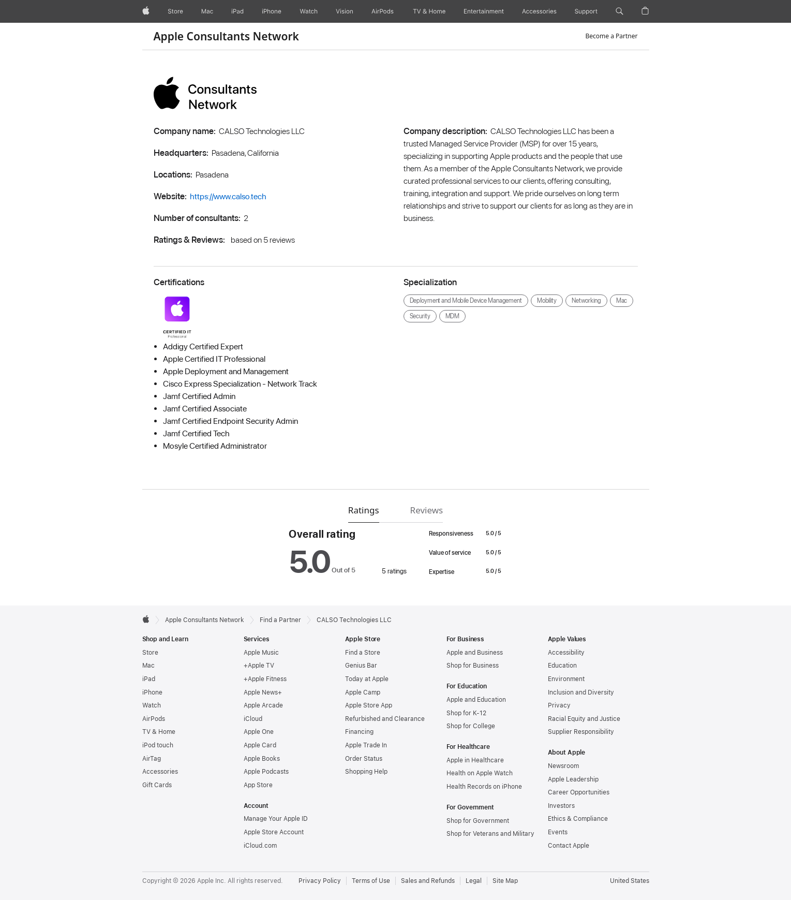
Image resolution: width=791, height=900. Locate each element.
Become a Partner (612, 36)
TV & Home (158, 731)
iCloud (253, 718)
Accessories (160, 771)
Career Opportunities (578, 792)
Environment (566, 679)
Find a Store (362, 652)
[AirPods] (382, 11)
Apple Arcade (263, 705)
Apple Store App (368, 705)
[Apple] (146, 11)
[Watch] (308, 11)
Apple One (259, 731)
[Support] (586, 11)
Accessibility (566, 652)
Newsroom (563, 766)
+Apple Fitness (265, 679)
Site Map (505, 880)
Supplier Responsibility (581, 731)
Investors (561, 805)
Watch (151, 705)
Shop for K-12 (466, 713)
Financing (359, 731)
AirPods (153, 718)
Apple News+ (263, 692)
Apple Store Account (274, 832)
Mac (148, 665)
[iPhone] (272, 11)
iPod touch (157, 745)
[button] (619, 11)
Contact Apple (568, 845)
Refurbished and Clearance (385, 718)
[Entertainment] (484, 11)
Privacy (559, 705)
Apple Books (262, 758)
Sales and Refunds (428, 880)
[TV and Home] (429, 11)
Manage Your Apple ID (276, 818)
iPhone (152, 692)
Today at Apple (367, 679)
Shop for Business (472, 665)
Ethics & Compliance (578, 818)
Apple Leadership (573, 779)
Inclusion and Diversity (581, 692)
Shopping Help (366, 771)
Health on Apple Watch (479, 773)
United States (629, 880)
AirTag (151, 758)
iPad (148, 679)
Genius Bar (361, 665)
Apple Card (260, 745)
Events (558, 832)
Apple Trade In (366, 745)
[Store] (175, 11)
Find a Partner (280, 620)
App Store (258, 785)
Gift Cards (157, 785)
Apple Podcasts (266, 771)
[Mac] (207, 11)
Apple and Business (474, 652)
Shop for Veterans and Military (490, 833)
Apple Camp (362, 692)
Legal (474, 880)
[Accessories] (539, 11)
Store (150, 652)
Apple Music (261, 652)
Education (562, 665)
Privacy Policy (320, 880)
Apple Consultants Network (226, 36)
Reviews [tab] (426, 510)
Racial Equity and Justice (584, 718)
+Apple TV (259, 665)
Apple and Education (476, 699)
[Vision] (344, 11)
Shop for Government (477, 820)
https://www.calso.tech (228, 196)
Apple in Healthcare (475, 760)
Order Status (363, 758)
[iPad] (237, 11)
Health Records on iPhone (484, 786)
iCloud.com (260, 845)
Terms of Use (371, 880)
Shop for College (470, 726)
